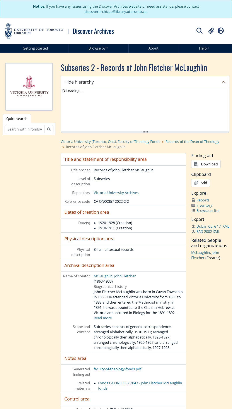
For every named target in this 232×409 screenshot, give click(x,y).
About (153, 48)
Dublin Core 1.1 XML (210, 226)
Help (203, 48)
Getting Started (35, 48)
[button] (211, 31)
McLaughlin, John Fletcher (115, 276)
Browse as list (205, 210)
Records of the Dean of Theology (192, 141)
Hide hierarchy (79, 82)
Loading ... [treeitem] (74, 90)
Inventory (201, 205)
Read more (103, 318)
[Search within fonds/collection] (24, 129)
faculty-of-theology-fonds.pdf (117, 369)
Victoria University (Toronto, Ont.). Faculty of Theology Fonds (110, 141)
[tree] (145, 110)
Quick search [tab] (16, 118)
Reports (200, 200)
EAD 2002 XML (205, 231)
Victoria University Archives (116, 192)
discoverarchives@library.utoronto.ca (116, 11)
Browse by (97, 48)
